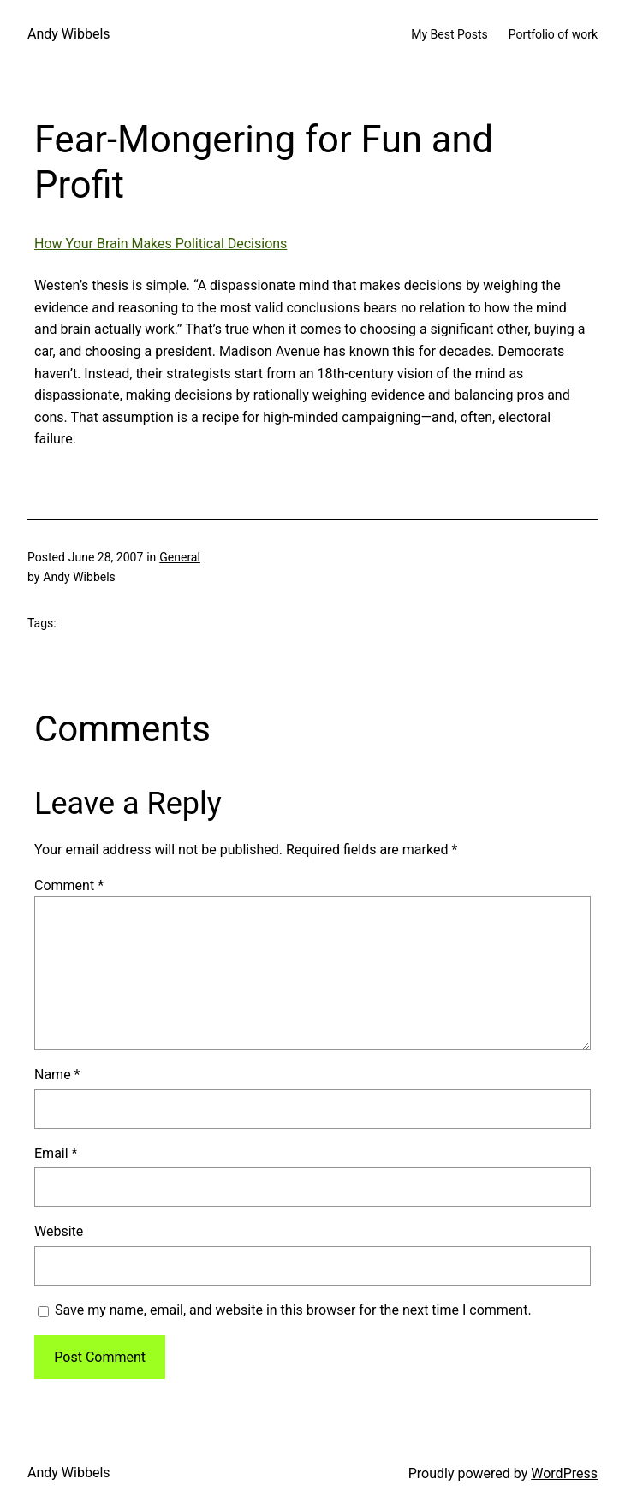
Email (55, 1153)
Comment (69, 885)
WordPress (564, 1473)
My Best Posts (449, 34)
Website (58, 1231)
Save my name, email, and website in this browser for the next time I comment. (293, 1310)
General (179, 557)
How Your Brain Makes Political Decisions (160, 243)
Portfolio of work (553, 34)
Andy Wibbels (68, 34)
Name (57, 1074)
